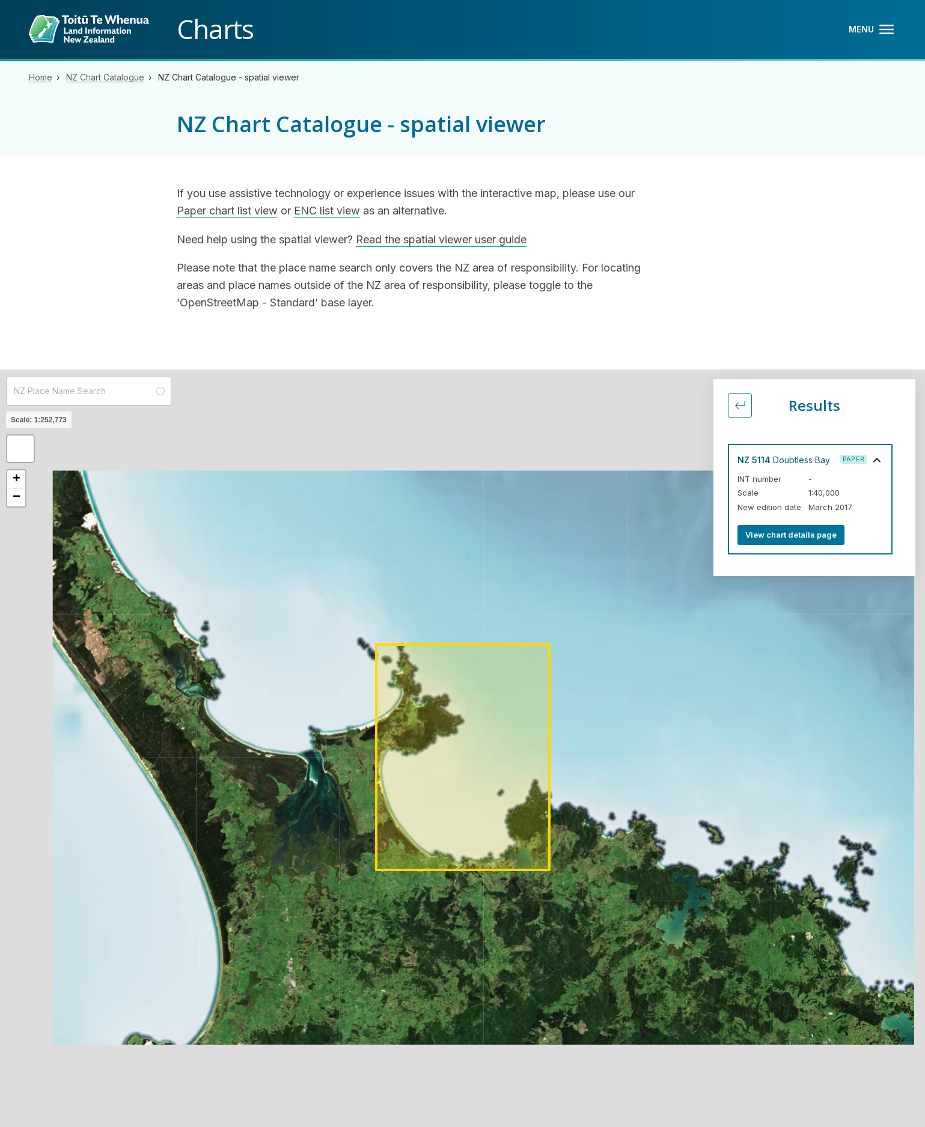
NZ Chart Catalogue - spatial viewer (228, 77)
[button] (20, 449)
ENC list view (327, 210)
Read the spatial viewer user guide (441, 239)
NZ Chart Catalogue (105, 77)
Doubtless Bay (783, 460)
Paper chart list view (227, 210)
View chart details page (791, 534)
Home (40, 77)
